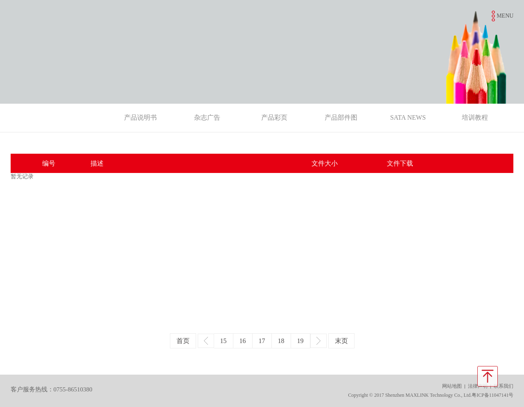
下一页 (318, 341)
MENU (505, 16)
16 (242, 340)
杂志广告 (207, 117)
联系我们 (503, 386)
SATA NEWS (408, 117)
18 (281, 340)
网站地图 (452, 386)
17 (262, 340)
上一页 (206, 341)
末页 (341, 340)
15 (223, 340)
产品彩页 (274, 117)
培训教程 (475, 117)
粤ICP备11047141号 (492, 395)
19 (300, 340)
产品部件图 (341, 117)
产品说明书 (140, 117)
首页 (183, 340)
